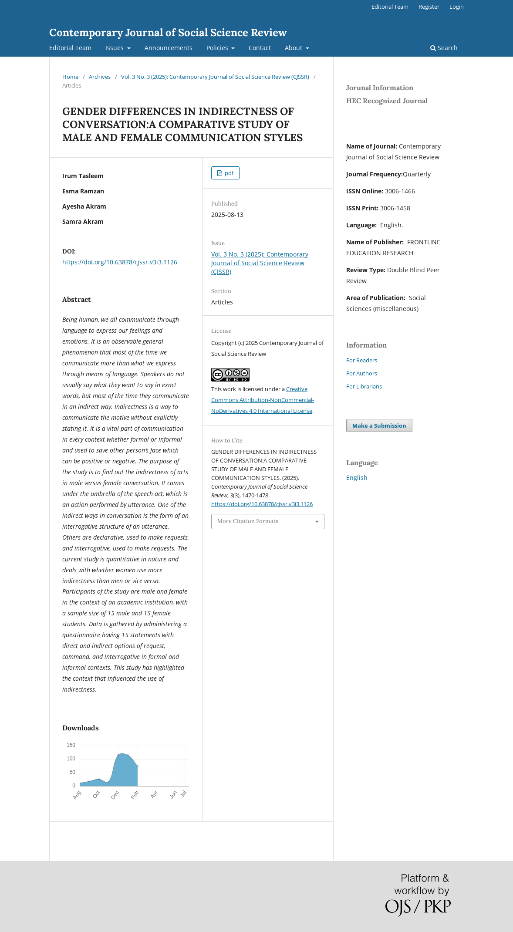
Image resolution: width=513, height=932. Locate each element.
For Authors (361, 373)
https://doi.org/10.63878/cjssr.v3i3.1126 (119, 262)
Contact (260, 48)
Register (428, 6)
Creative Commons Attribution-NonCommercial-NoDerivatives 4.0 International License (262, 400)
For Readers (361, 360)
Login (456, 6)
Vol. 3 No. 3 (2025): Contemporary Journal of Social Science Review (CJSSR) (215, 77)
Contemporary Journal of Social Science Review (168, 32)
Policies (218, 48)
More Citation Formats (247, 521)
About (294, 48)
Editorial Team (70, 48)
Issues (115, 48)
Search (444, 48)
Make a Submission (379, 425)
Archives (100, 77)
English (357, 477)
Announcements (168, 48)
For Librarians (364, 386)
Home (70, 77)
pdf (228, 173)
